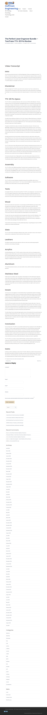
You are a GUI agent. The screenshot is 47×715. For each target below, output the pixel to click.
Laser (11, 358)
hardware (7, 661)
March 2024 (8, 471)
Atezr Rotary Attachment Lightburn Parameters (18, 432)
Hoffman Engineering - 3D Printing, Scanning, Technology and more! (17, 709)
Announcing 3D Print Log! (14, 440)
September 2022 (9, 484)
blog (19, 43)
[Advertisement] (23, 25)
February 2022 (8, 499)
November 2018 (9, 525)
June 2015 (8, 599)
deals (7, 656)
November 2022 (9, 481)
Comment (7, 367)
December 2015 (9, 586)
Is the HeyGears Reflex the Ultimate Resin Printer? (15, 417)
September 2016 (9, 566)
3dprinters (8, 633)
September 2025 (9, 466)
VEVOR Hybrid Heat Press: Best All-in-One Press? (14, 420)
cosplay (7, 653)
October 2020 (8, 507)
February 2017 (8, 553)
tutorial (7, 681)
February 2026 (8, 453)
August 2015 (8, 594)
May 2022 (7, 491)
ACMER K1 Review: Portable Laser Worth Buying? (14, 422)
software (7, 674)
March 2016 (8, 579)
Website (6, 391)
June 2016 (8, 571)
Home (19, 8)
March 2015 (8, 604)
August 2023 (8, 479)
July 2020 (7, 509)
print (7, 669)
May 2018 (7, 538)
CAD (7, 643)
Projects (24, 8)
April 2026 (8, 448)
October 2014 (8, 617)
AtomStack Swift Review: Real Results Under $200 (14, 425)
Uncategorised (8, 684)
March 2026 (8, 450)
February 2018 (8, 543)
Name (6, 379)
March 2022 (8, 497)
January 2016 (8, 584)
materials (7, 666)
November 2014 (9, 615)
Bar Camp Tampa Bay (23, 11)
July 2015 (7, 597)
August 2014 (8, 622)
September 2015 (9, 592)
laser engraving (18, 358)
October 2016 (8, 563)
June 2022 (8, 489)
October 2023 (8, 476)
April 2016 (8, 576)
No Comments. (33, 43)
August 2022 (8, 486)
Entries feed (8, 694)
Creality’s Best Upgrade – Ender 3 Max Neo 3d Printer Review (20, 438)
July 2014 (7, 625)
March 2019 (8, 517)
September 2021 (9, 504)
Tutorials (30, 8)
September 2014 (9, 620)
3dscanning (8, 638)
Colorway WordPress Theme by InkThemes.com (33, 713)
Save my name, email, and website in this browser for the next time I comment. (19, 398)
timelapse (7, 679)
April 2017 (8, 548)
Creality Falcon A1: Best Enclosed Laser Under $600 (15, 415)
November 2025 (9, 461)
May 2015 (7, 602)
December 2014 (9, 612)
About (31, 11)
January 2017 (8, 556)
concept (7, 651)
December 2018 (9, 522)
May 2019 (7, 512)
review (23, 358)
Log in (7, 692)
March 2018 (8, 540)
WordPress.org (8, 699)
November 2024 (9, 468)
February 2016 (8, 581)
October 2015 (8, 589)
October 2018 (8, 527)
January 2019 (8, 520)
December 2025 (9, 458)
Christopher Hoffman (9, 43)
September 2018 (9, 530)
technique (8, 676)
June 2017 (8, 545)
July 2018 (7, 535)
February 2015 (8, 607)
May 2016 (7, 574)
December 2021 (9, 502)
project (7, 671)
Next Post (39, 360)
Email (6, 385)
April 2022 (8, 494)
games (7, 658)
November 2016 (9, 561)
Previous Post (8, 360)
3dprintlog (8, 635)
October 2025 (8, 463)
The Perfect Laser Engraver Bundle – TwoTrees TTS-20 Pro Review (21, 40)
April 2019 (8, 515)
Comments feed (9, 697)
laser (21, 43)
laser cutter (14, 358)
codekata (7, 648)
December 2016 (9, 558)
